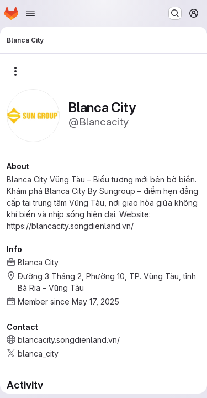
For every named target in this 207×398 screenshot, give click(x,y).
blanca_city (38, 353)
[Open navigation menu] (30, 13)
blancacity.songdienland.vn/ (69, 339)
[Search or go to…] (175, 13)
